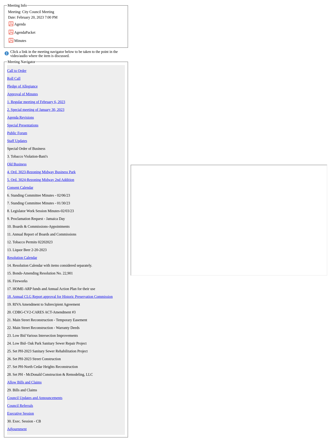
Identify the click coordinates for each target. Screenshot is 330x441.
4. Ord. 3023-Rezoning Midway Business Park (41, 172)
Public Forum (17, 133)
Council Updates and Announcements (34, 398)
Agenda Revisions (20, 117)
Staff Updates (17, 141)
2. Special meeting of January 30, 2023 (35, 110)
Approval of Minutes (22, 94)
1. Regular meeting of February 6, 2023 (36, 102)
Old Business (17, 164)
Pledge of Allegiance (22, 86)
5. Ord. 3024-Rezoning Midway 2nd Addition (40, 180)
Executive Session (20, 413)
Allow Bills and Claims (24, 382)
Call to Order (16, 71)
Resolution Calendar (22, 258)
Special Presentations (22, 125)
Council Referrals (20, 406)
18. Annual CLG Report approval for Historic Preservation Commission (60, 297)
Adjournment (17, 429)
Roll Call (13, 78)
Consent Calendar (20, 187)
